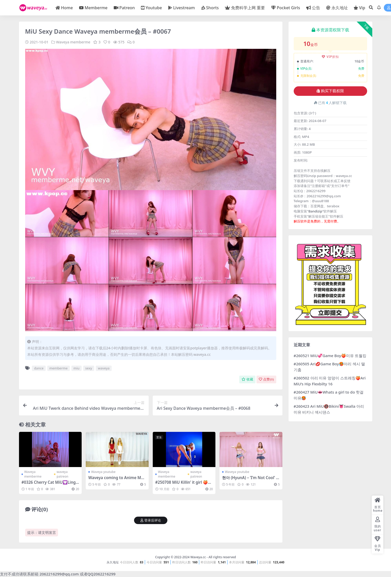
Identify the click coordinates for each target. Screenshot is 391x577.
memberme (58, 368)
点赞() (266, 379)
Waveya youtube (103, 472)
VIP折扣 (330, 56)
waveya (103, 368)
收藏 (247, 379)
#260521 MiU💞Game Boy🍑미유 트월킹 (330, 355)
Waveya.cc (198, 557)
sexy (88, 368)
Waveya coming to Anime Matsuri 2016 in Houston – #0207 (116, 480)
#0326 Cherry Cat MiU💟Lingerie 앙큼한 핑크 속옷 (50, 484)
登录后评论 (150, 520)
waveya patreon (62, 474)
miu (76, 368)
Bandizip (315, 211)
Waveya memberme (73, 42)
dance (39, 368)
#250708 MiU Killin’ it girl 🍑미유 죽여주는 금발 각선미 (183, 484)
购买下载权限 (330, 91)
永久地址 (113, 562)
